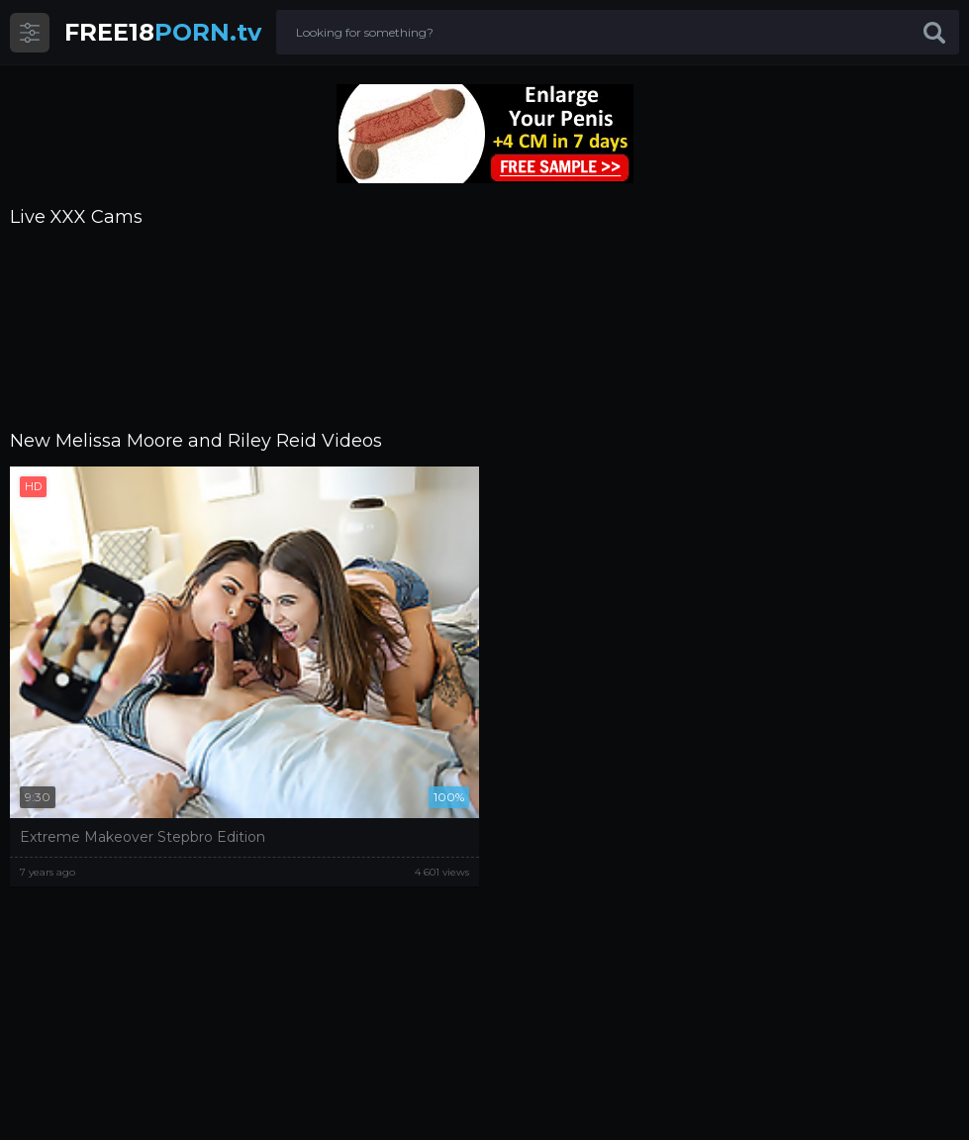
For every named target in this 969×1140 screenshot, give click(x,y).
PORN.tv (162, 32)
